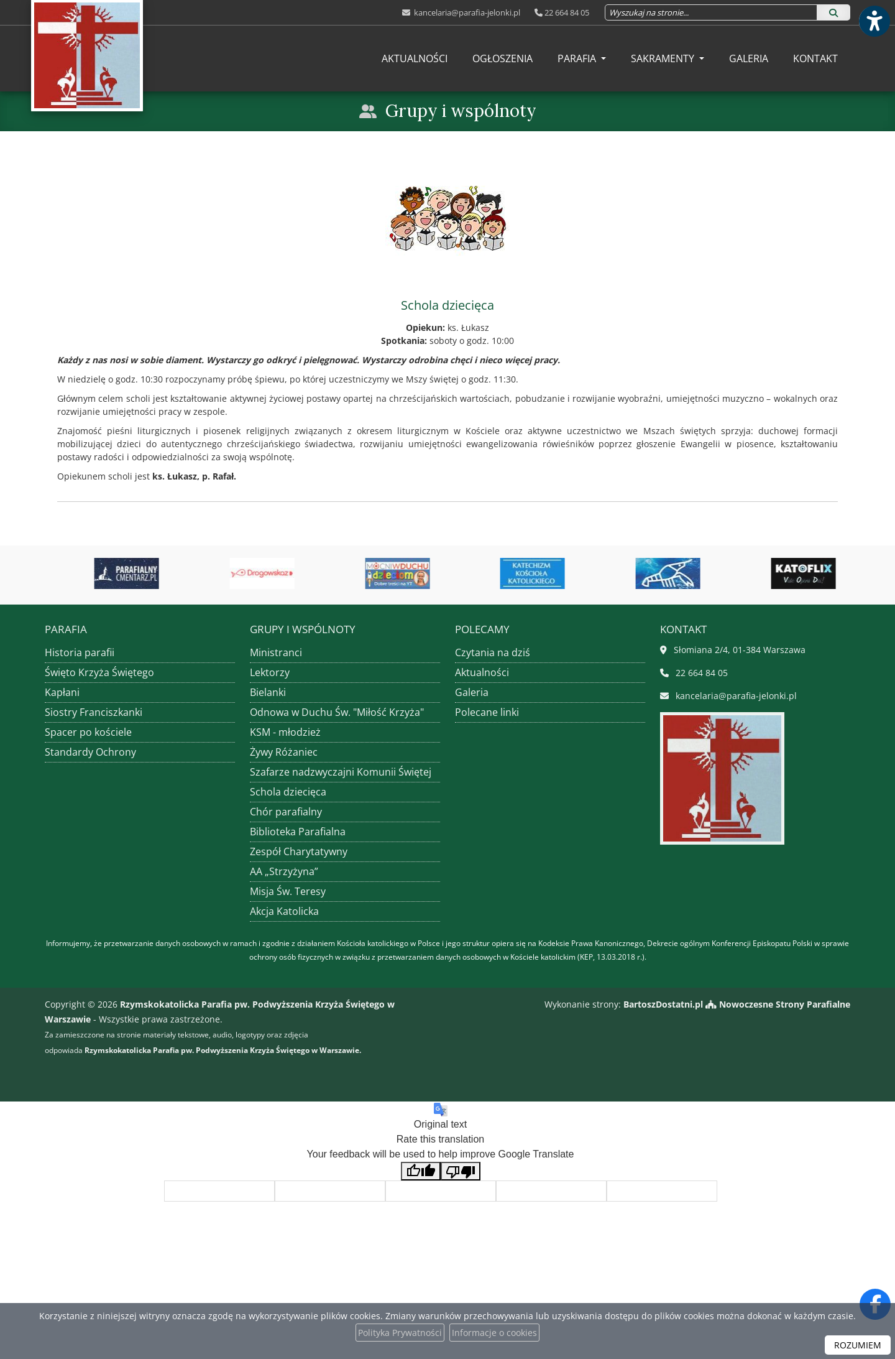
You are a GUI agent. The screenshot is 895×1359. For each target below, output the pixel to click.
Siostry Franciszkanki (93, 712)
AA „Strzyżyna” (284, 871)
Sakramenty (664, 58)
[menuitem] (414, 58)
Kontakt (815, 58)
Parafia (578, 58)
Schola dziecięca (288, 792)
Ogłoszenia (502, 58)
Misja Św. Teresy (288, 891)
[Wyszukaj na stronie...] (711, 12)
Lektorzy (270, 672)
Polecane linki (487, 712)
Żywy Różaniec (284, 752)
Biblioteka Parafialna (298, 831)
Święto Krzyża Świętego (99, 672)
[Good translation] (421, 1171)
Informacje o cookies (494, 1332)
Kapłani (62, 692)
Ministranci (276, 652)
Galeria (748, 58)
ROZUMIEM (857, 1345)
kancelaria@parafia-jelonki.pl (466, 12)
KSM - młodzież (285, 732)
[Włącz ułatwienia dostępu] (874, 21)
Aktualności (415, 58)
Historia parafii (79, 652)
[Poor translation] (460, 1171)
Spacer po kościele (88, 732)
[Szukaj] (833, 12)
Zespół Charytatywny (298, 851)
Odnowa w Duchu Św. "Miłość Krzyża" (337, 712)
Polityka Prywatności (400, 1332)
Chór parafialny (286, 812)
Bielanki (268, 692)
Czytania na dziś (492, 652)
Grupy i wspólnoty (460, 111)
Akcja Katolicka (284, 911)
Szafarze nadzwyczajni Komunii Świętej (340, 772)
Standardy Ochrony (90, 752)
